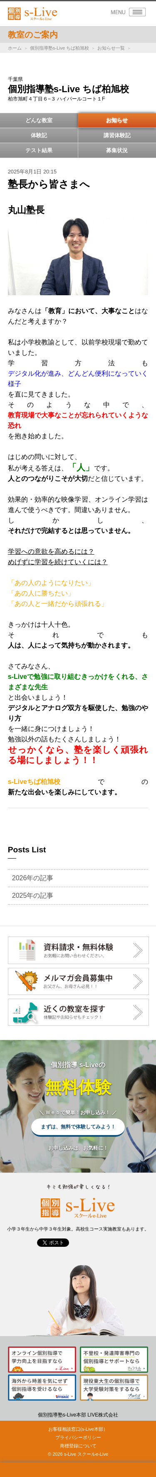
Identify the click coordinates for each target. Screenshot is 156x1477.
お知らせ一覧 (111, 47)
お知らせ (117, 120)
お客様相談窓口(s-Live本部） (78, 1429)
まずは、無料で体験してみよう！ (78, 1127)
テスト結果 (38, 150)
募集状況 (117, 150)
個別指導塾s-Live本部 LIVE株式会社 (78, 1415)
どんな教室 (38, 120)
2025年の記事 (33, 895)
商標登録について (78, 1445)
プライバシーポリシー (78, 1437)
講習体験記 (117, 135)
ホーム (15, 47)
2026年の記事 (33, 878)
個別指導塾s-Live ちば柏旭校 (59, 47)
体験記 (39, 135)
